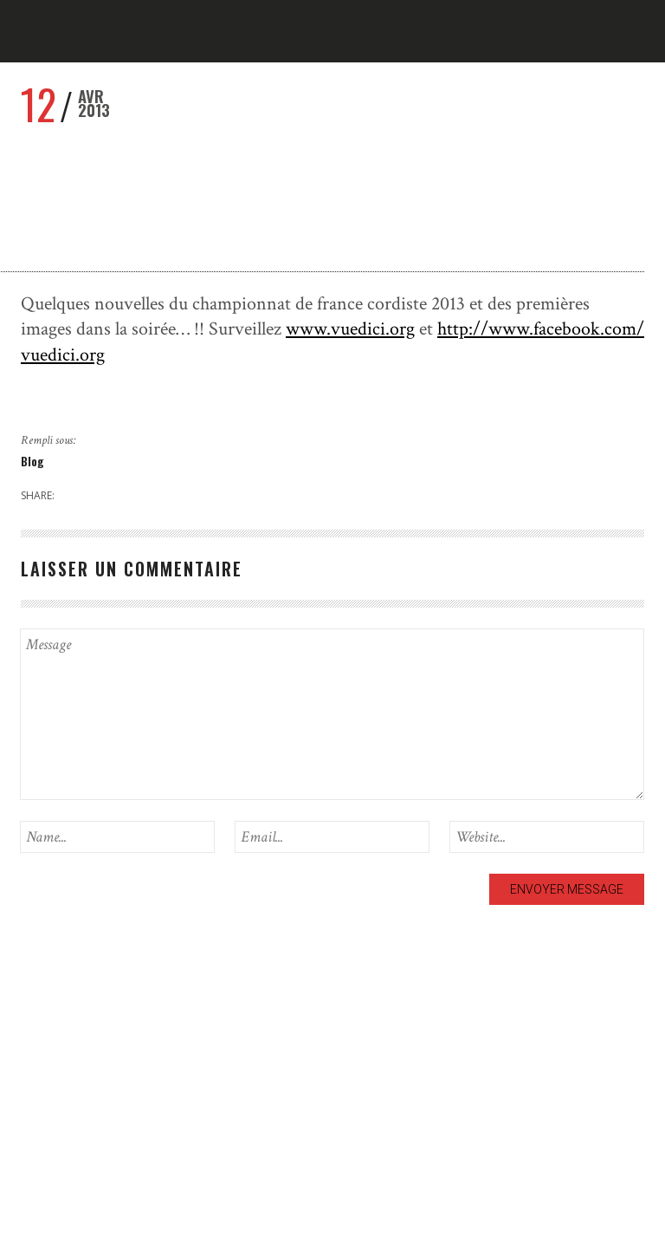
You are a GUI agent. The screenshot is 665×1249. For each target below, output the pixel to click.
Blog (32, 461)
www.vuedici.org (350, 329)
